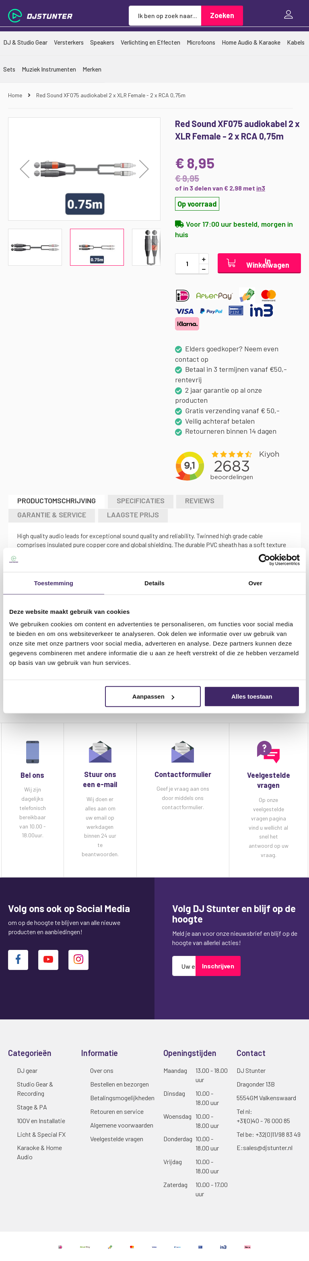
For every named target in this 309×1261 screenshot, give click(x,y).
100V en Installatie (41, 1120)
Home (15, 95)
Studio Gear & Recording (35, 1088)
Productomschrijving (56, 500)
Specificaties (141, 500)
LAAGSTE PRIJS (133, 514)
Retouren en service (117, 1111)
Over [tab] (255, 582)
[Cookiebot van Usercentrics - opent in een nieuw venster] (264, 560)
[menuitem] (25, 42)
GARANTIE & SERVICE (51, 514)
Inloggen (290, 15)
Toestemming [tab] (54, 582)
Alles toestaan (251, 696)
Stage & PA (32, 1107)
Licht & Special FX (41, 1134)
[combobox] (165, 16)
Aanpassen (153, 696)
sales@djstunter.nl (268, 1147)
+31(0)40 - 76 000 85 (263, 1120)
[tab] (56, 501)
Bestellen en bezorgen (119, 1084)
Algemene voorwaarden (121, 1125)
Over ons (101, 1070)
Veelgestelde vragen (116, 1138)
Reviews (199, 500)
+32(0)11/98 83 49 (278, 1134)
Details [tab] (154, 582)
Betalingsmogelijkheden (122, 1097)
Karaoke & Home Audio (39, 1152)
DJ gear (27, 1070)
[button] (24, 169)
